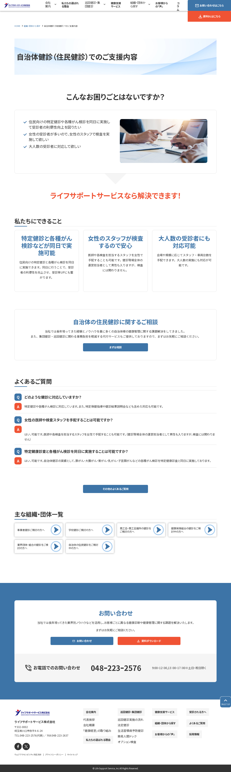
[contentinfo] (115, 736)
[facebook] (17, 747)
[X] (25, 747)
